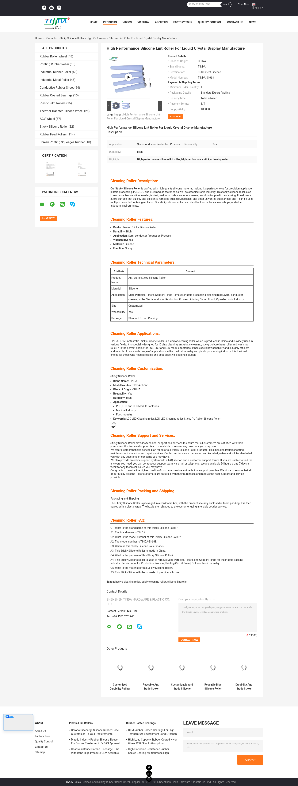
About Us (161, 22)
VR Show (143, 22)
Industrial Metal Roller (54, 80)
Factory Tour (182, 22)
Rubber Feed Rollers (53, 134)
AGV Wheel (47, 119)
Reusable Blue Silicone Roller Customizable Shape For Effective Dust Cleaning (213, 686)
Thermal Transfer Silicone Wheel (61, 111)
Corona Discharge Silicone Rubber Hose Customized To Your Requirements (95, 732)
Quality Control (210, 22)
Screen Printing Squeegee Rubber (62, 142)
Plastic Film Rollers (53, 103)
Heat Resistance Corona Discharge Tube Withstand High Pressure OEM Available (95, 751)
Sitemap (40, 752)
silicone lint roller (177, 581)
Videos (127, 22)
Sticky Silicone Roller (71, 38)
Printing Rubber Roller (54, 64)
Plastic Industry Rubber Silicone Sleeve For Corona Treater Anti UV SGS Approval (95, 741)
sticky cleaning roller (154, 581)
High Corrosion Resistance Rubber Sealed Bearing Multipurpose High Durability (148, 752)
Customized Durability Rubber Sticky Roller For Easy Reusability (120, 686)
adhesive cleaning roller (126, 581)
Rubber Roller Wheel (53, 56)
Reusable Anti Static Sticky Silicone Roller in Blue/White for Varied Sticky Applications (151, 686)
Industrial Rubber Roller (55, 72)
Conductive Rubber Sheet (57, 87)
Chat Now (244, 4)
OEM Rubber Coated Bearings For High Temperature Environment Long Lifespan (152, 732)
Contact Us (235, 22)
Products (110, 22)
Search (225, 4)
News (252, 22)
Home (93, 22)
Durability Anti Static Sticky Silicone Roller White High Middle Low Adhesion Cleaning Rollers (244, 686)
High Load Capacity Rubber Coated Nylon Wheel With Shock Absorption (153, 741)
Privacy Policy (72, 782)
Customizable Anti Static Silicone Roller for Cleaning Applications (182, 686)
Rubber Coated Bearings (56, 95)
